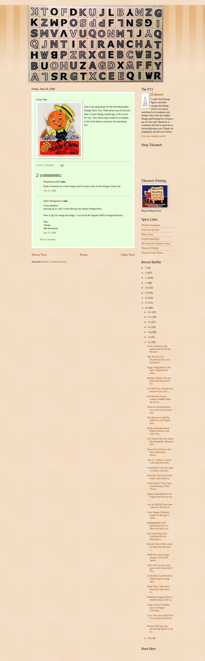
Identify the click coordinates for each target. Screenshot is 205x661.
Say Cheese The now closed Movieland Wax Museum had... (160, 441)
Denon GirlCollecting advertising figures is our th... (160, 629)
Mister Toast (147, 234)
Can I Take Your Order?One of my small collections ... (160, 618)
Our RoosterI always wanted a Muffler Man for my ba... (159, 399)
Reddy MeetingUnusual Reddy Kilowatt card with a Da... (158, 431)
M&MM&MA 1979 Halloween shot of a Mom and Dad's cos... (158, 526)
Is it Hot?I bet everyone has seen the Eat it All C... (160, 390)
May (150, 638)
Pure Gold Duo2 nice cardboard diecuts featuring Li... (157, 536)
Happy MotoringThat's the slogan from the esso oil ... (159, 497)
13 (146, 272)
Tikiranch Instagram (150, 225)
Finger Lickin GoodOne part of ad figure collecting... (158, 608)
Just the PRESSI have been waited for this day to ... (159, 506)
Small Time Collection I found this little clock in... (158, 589)
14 (146, 268)
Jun (150, 342)
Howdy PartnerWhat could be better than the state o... (159, 547)
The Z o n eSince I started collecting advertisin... (159, 461)
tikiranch (158, 94)
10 (146, 288)
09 (146, 293)
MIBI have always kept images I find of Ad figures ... (158, 557)
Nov (150, 317)
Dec (150, 312)
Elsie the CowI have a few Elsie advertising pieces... (159, 452)
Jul (149, 337)
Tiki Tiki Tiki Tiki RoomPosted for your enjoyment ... (158, 360)
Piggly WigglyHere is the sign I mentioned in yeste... (159, 370)
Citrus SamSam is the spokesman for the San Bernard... (159, 349)
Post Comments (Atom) (55, 262)
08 (146, 298)
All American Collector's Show (155, 243)
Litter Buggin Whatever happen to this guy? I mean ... (158, 515)
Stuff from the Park (150, 230)
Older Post (128, 254)
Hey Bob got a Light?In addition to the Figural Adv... (158, 420)
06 (146, 308)
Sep (150, 327)
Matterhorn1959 (52, 181)
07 (146, 303)
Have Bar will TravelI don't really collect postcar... (160, 477)
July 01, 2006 (50, 190)
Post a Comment (48, 239)
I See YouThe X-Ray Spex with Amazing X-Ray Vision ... (159, 486)
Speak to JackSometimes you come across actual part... (159, 410)
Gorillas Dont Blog (150, 239)
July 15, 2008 (50, 232)
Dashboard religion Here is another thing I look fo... (159, 598)
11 (146, 283)
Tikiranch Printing (149, 248)
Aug (150, 332)
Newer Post (39, 254)
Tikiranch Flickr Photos (152, 253)
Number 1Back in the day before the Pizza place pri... (159, 381)
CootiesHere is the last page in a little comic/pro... (160, 469)
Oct (150, 322)
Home (84, 254)
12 (146, 278)
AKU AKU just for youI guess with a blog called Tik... (159, 568)
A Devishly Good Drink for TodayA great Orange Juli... (160, 579)
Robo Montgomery (53, 201)
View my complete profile (153, 136)
